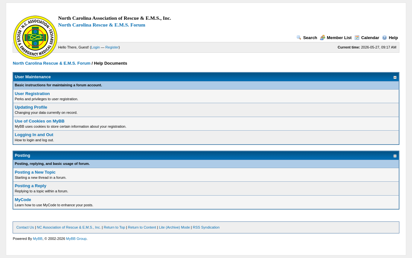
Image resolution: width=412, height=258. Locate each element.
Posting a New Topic (35, 172)
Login (95, 47)
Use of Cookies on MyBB (39, 121)
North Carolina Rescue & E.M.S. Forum (101, 24)
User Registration (32, 93)
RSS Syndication (206, 227)
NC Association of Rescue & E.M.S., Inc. (69, 227)
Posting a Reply (30, 185)
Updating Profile (31, 107)
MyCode (23, 199)
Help (390, 37)
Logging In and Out (34, 134)
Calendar (366, 37)
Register (112, 47)
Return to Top (114, 227)
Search (306, 37)
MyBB (37, 239)
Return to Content (142, 227)
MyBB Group (76, 239)
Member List (336, 37)
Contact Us (25, 227)
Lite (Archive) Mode (174, 227)
